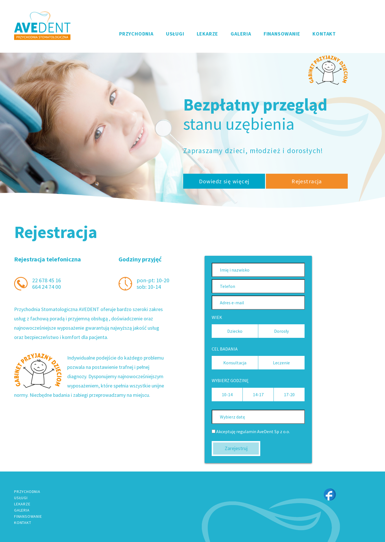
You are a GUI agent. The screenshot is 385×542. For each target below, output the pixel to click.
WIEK (217, 317)
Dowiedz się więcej (224, 181)
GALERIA (241, 33)
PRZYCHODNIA (136, 33)
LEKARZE (207, 33)
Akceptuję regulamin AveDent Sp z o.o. (251, 431)
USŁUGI (175, 33)
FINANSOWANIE (282, 33)
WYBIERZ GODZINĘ (230, 380)
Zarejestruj (236, 448)
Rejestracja (307, 181)
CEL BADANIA (225, 349)
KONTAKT (324, 33)
